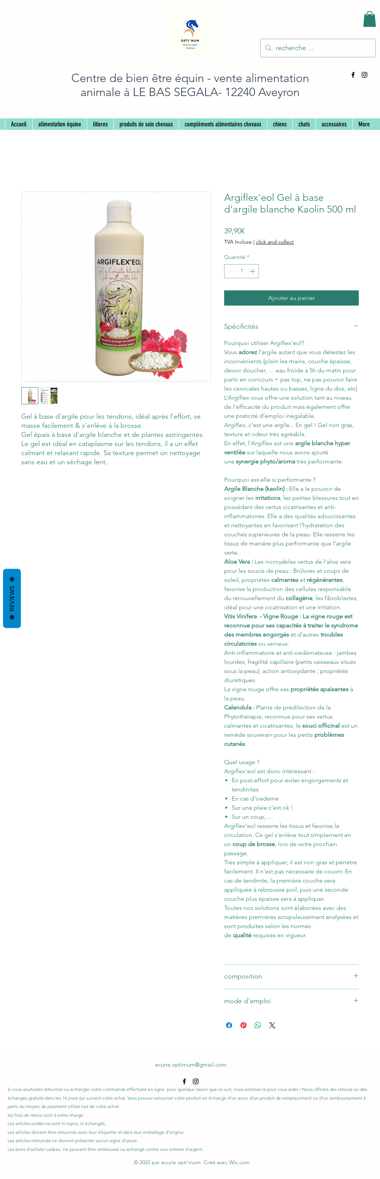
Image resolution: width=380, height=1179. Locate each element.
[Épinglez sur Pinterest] (243, 1025)
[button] (369, 19)
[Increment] (253, 271)
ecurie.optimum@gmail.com (190, 1064)
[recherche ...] (318, 48)
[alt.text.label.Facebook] (353, 75)
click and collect (275, 241)
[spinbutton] (241, 271)
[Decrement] (230, 271)
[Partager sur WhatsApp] (257, 1025)
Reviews (12, 599)
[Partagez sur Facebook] (229, 1025)
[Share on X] (272, 1025)
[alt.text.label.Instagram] (364, 75)
